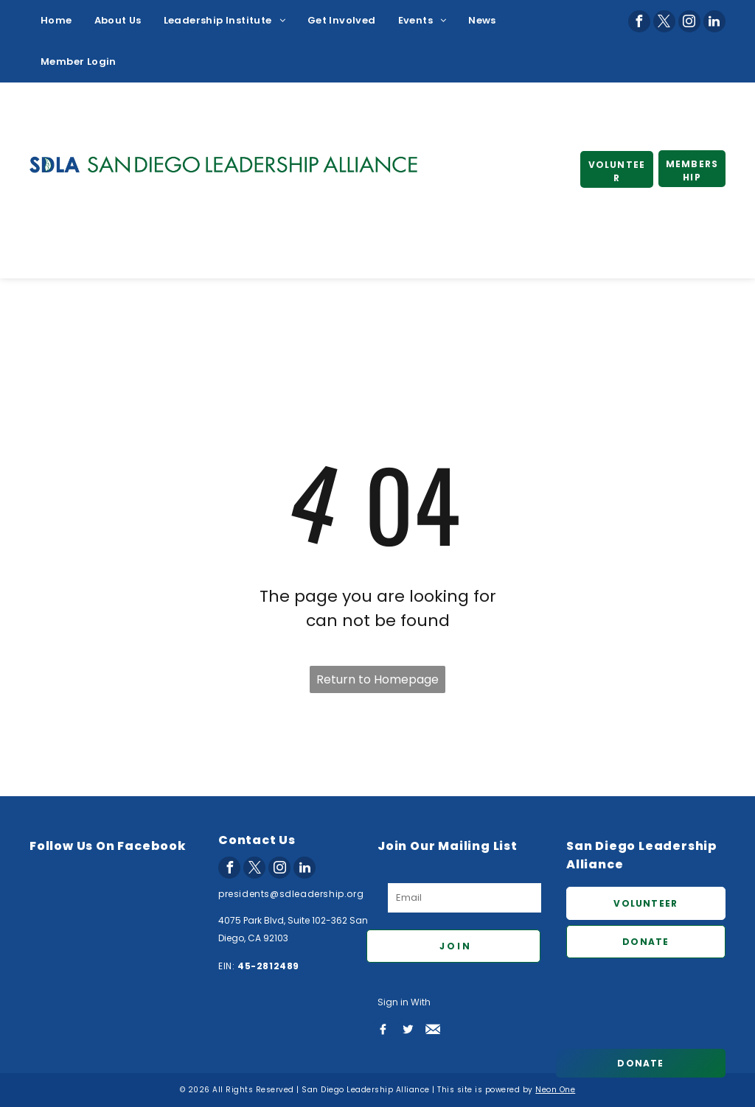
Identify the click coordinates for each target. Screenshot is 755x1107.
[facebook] (639, 21)
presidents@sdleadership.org (290, 894)
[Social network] (383, 1029)
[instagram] (689, 21)
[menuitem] (56, 20)
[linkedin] (714, 21)
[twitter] (664, 21)
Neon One (555, 1089)
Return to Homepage (377, 679)
